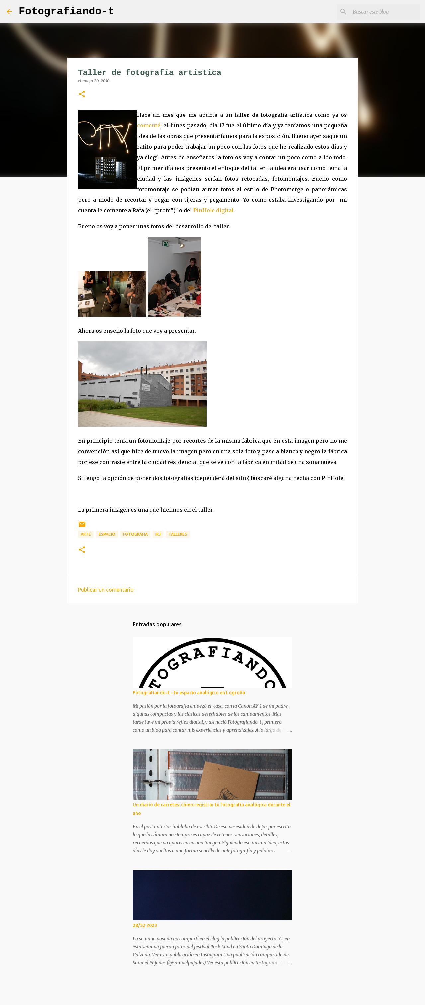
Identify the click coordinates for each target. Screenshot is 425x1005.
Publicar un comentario (106, 590)
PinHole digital (213, 210)
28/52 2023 (145, 925)
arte (86, 534)
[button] (82, 94)
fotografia (135, 534)
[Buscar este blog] (385, 12)
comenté (148, 125)
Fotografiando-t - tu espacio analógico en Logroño (189, 692)
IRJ (158, 534)
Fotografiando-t (66, 11)
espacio (107, 534)
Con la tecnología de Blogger (212, 996)
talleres (177, 534)
